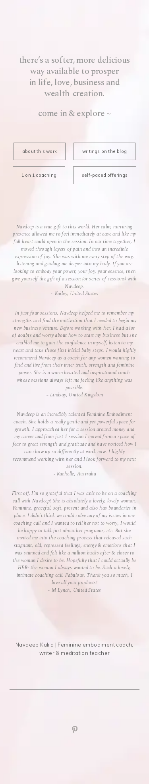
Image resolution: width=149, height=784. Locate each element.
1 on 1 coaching (38, 175)
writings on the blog (104, 151)
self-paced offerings (105, 175)
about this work (39, 151)
